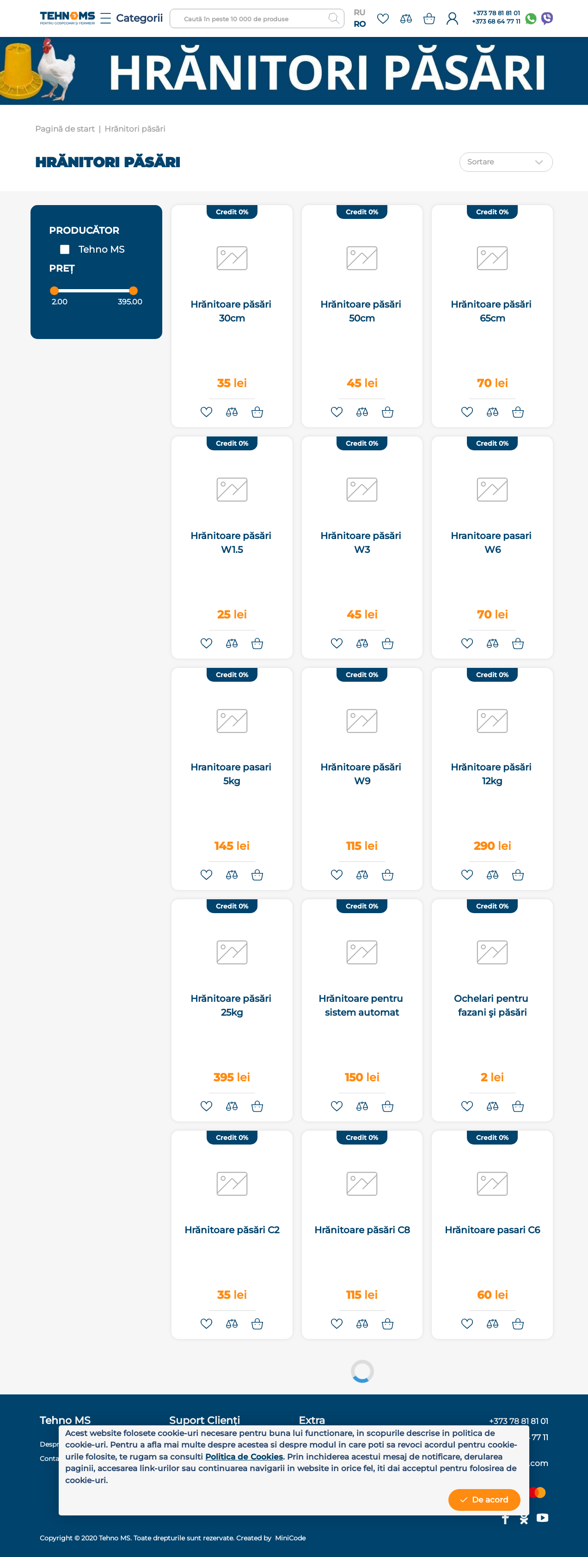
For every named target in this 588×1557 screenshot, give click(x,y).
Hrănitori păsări (134, 128)
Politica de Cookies (244, 1456)
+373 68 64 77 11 (496, 21)
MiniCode (289, 1538)
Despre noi (57, 1444)
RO (360, 24)
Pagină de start (65, 128)
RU (359, 12)
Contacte (54, 1458)
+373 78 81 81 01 (496, 13)
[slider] (54, 290)
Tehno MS (101, 249)
